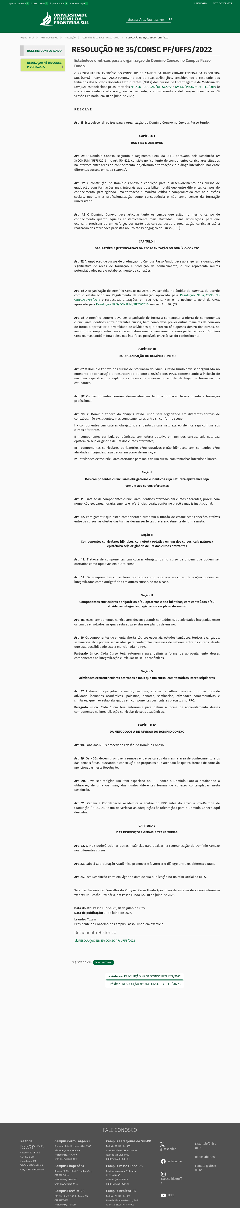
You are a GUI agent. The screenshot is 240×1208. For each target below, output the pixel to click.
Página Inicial (27, 37)
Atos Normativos (49, 37)
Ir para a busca (59, 3)
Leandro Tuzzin (103, 962)
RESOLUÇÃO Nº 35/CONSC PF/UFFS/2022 (44, 65)
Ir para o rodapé (79, 3)
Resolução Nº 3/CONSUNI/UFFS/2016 (122, 304)
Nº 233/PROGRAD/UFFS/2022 (151, 87)
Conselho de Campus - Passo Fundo (101, 37)
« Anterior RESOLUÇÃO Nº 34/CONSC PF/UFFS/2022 (144, 976)
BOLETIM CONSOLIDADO (44, 51)
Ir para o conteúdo (18, 3)
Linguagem (200, 3)
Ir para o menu (39, 3)
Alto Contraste (222, 3)
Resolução (70, 37)
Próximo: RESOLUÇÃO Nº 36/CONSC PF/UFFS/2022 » (144, 984)
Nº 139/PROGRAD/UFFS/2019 (195, 87)
